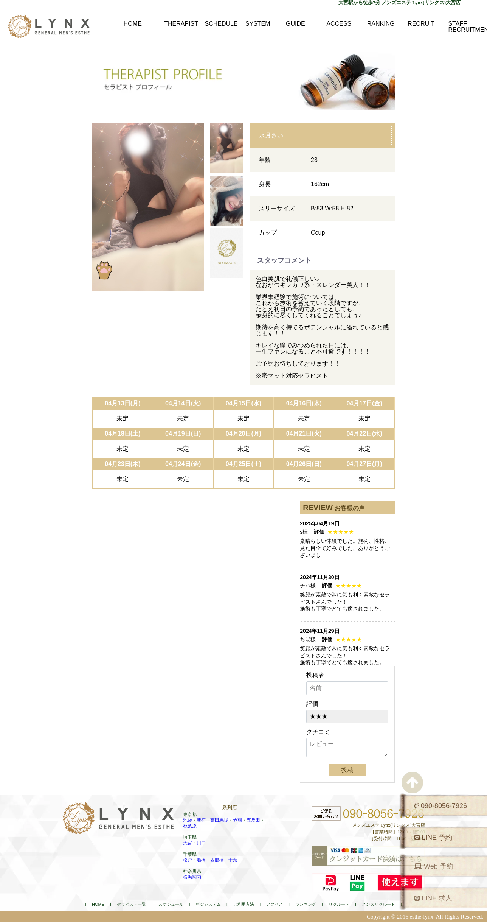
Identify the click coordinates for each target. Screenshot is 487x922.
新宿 (201, 820)
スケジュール (170, 904)
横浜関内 (192, 877)
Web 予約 (433, 866)
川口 (201, 843)
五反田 (253, 820)
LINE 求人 (433, 898)
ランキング (305, 904)
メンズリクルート (378, 904)
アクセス (274, 904)
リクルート (339, 904)
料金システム (208, 904)
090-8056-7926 (440, 806)
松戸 (187, 860)
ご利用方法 (243, 904)
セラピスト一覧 (131, 904)
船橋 (201, 860)
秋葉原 (190, 826)
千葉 (232, 860)
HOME (98, 904)
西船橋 (217, 860)
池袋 (187, 820)
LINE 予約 (433, 837)
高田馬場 (219, 820)
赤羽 (237, 820)
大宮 (187, 843)
